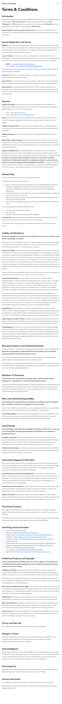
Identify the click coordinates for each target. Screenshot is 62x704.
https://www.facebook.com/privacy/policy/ (25, 533)
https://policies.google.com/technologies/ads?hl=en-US (30, 537)
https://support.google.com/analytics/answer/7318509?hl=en (35, 535)
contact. (50, 682)
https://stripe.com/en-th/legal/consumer (22, 115)
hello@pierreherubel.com (23, 202)
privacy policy (39, 626)
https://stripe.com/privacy (18, 113)
